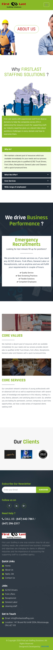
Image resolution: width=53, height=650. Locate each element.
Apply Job (9, 574)
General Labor (11, 602)
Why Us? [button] (8, 149)
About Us (9, 570)
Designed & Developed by (34, 646)
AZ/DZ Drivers (11, 590)
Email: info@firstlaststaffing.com (19, 618)
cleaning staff (11, 606)
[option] (10, 454)
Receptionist (10, 598)
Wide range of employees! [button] (15, 187)
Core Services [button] (10, 181)
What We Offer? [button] (11, 174)
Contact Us (10, 578)
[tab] (26, 149)
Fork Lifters (10, 594)
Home (7, 566)
